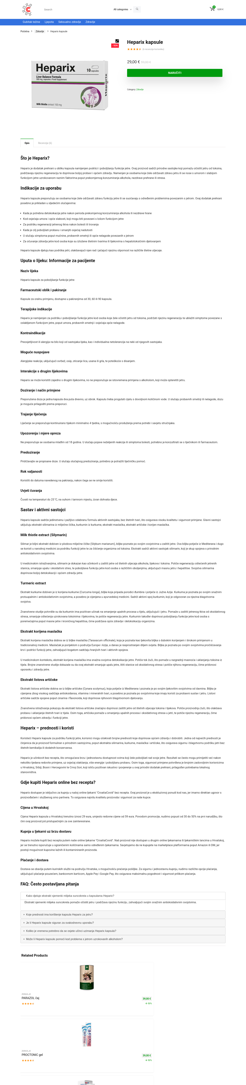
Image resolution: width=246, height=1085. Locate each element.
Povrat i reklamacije (62, 1040)
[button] (117, 41)
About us (35, 1040)
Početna (24, 31)
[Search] (137, 9)
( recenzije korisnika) (153, 49)
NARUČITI (146, 73)
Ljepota (49, 22)
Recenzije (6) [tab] (45, 143)
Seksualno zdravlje (69, 22)
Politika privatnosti (30, 1037)
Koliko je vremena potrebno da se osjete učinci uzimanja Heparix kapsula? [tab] (69, 930)
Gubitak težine (31, 22)
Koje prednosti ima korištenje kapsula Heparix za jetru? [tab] (58, 914)
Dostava (46, 1040)
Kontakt (25, 1040)
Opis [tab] (27, 143)
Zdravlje (90, 22)
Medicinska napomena (33, 1043)
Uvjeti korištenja (50, 1037)
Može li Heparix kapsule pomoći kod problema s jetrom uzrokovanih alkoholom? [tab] (73, 939)
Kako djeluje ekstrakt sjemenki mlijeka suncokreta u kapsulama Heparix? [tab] (68, 895)
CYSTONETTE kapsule (202, 999)
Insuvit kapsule (97, 999)
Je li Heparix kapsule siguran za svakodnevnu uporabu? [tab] (58, 922)
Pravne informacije (71, 1037)
